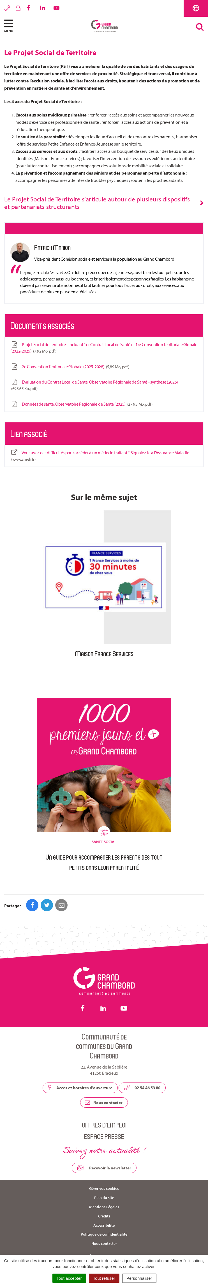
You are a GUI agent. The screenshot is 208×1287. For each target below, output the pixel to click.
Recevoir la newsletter (104, 1168)
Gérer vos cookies (104, 1188)
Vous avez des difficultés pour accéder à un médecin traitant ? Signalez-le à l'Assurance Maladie (99, 455)
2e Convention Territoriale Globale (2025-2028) (69, 366)
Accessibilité (104, 1225)
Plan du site (104, 1197)
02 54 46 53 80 (142, 1087)
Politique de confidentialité (104, 1234)
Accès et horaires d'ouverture (80, 1087)
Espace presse (104, 1136)
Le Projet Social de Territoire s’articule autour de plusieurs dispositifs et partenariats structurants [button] (97, 202)
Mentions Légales (104, 1206)
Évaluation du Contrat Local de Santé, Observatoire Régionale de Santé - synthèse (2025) (94, 385)
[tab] (104, 203)
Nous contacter (104, 1102)
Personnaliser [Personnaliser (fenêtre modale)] (139, 1278)
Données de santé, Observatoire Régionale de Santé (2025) (81, 404)
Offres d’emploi (104, 1125)
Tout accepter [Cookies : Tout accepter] (69, 1278)
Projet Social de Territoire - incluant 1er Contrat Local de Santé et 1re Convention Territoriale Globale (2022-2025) (103, 347)
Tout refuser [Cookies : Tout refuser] (104, 1278)
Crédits (104, 1216)
